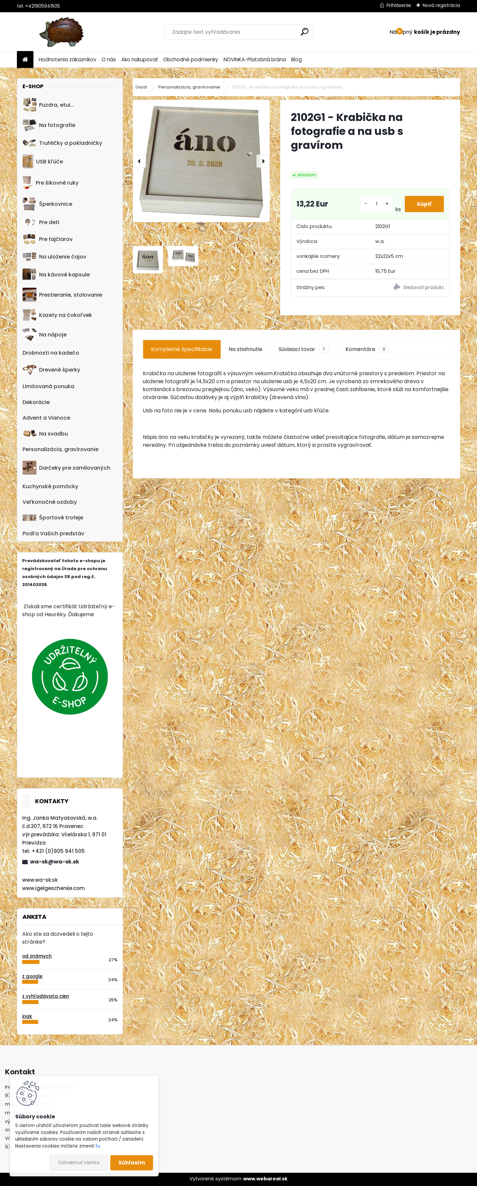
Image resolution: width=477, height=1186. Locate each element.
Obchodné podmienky (190, 59)
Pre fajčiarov (48, 239)
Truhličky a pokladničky (62, 143)
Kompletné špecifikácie (181, 349)
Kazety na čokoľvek (57, 315)
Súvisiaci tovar (304, 349)
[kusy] (375, 204)
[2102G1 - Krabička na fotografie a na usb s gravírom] (201, 161)
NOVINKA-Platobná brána (255, 59)
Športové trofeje (53, 517)
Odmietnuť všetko (78, 1162)
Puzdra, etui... (48, 105)
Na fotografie (49, 125)
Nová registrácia (441, 5)
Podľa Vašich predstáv (53, 533)
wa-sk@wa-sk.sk (54, 861)
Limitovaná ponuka (48, 386)
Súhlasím (131, 1162)
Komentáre (367, 349)
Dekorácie (36, 402)
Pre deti (41, 222)
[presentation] (139, 161)
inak (27, 1016)
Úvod (141, 87)
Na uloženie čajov (54, 256)
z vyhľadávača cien (45, 996)
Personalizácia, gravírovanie (60, 449)
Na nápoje (45, 334)
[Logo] (62, 32)
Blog (296, 59)
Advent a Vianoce (46, 418)
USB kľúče (43, 161)
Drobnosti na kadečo (51, 353)
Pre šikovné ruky (51, 183)
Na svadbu (45, 434)
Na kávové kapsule (56, 274)
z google (32, 976)
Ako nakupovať (139, 59)
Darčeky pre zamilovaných (66, 468)
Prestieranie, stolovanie (62, 295)
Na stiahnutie (245, 349)
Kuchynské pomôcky (50, 486)
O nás (109, 59)
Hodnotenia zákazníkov (67, 59)
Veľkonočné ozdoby (50, 502)
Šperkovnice (47, 204)
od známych (37, 956)
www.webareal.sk (265, 1178)
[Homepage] (25, 59)
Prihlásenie (399, 5)
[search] (304, 31)
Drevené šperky (51, 369)
